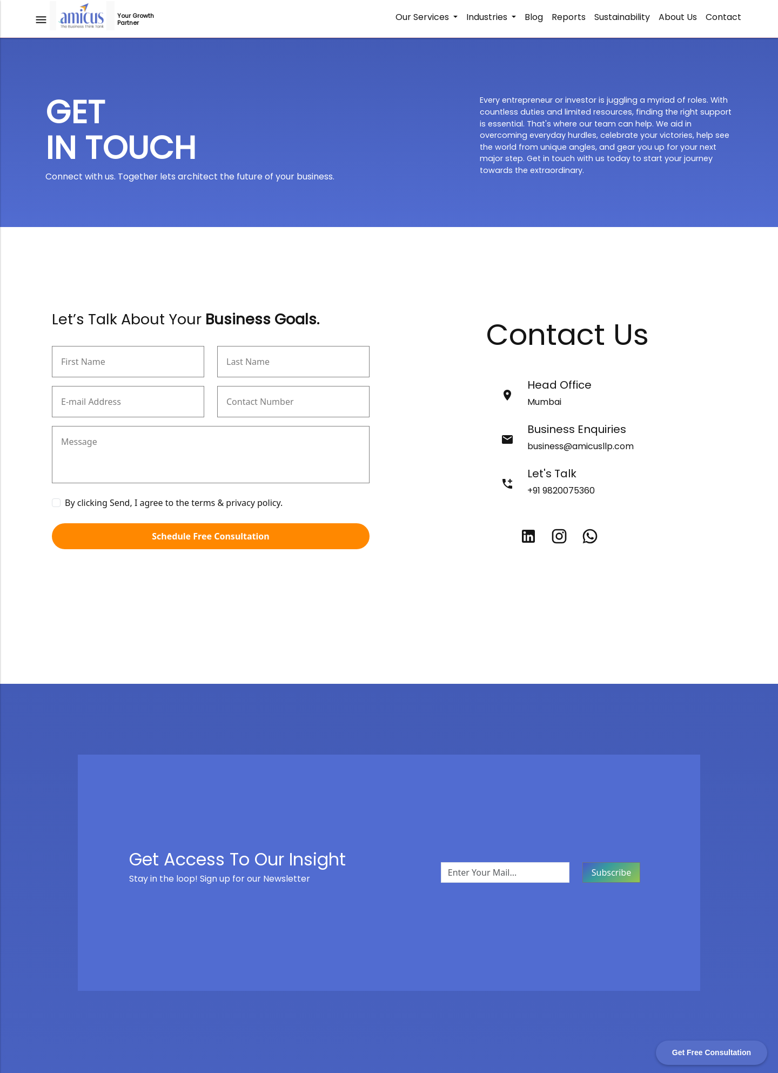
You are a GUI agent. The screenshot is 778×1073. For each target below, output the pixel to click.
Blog (534, 17)
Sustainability (622, 17)
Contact (723, 17)
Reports (569, 17)
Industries (487, 17)
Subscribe (611, 872)
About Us (678, 17)
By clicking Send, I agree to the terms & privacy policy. (174, 503)
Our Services (423, 17)
